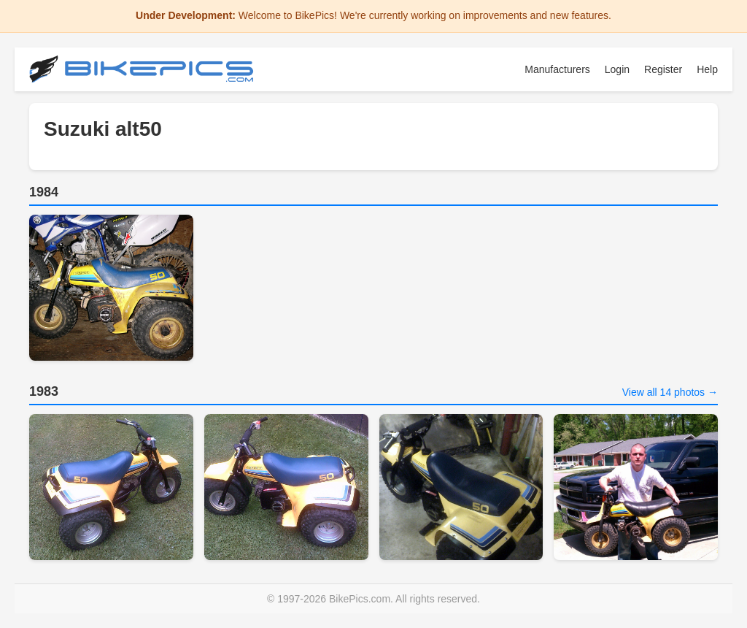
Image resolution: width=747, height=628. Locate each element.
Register (663, 69)
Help (707, 69)
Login (617, 69)
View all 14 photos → (670, 392)
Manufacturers (557, 69)
